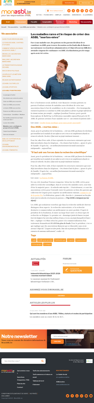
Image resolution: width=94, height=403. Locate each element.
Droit (8, 22)
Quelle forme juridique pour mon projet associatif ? (60, 123)
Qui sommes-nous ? (23, 372)
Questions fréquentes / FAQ (23, 378)
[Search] (23, 361)
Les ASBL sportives (9, 87)
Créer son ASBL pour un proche (12, 101)
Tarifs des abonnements (41, 371)
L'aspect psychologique (10, 131)
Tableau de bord (38, 381)
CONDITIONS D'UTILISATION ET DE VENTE (14, 393)
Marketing (73, 22)
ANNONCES (76, 15)
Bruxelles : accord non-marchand (11, 55)
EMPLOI (58, 15)
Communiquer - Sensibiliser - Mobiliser (14, 114)
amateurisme (81, 240)
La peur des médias (8, 123)
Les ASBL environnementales (10, 145)
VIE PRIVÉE (33, 393)
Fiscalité (34, 22)
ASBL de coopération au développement (11, 140)
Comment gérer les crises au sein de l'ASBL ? (12, 49)
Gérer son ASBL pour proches (11, 104)
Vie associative (86, 22)
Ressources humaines (60, 22)
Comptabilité (47, 22)
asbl (34, 240)
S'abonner (61, 295)
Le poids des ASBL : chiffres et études (12, 44)
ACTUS (38, 15)
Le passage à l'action (9, 95)
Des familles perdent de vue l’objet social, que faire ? (13, 118)
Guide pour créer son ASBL (12, 39)
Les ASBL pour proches (27, 27)
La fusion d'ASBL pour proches (12, 108)
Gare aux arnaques (8, 134)
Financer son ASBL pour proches (12, 111)
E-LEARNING (88, 15)
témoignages (37, 244)
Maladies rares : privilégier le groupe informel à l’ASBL (12, 127)
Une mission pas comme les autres (13, 98)
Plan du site (21, 383)
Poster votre (80, 270)
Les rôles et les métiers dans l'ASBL (11, 75)
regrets (71, 240)
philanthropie (60, 240)
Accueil (3, 27)
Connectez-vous (69, 3)
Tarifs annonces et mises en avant (42, 376)
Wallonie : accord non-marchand (11, 60)
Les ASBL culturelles (10, 83)
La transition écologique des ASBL (12, 66)
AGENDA (66, 15)
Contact (20, 387)
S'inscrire (57, 341)
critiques (48, 244)
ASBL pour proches (46, 240)
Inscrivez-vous (86, 3)
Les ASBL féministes (10, 150)
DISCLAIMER (5, 396)
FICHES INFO (48, 15)
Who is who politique (10, 71)
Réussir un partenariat (11, 80)
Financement (21, 22)
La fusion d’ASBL (46, 178)
